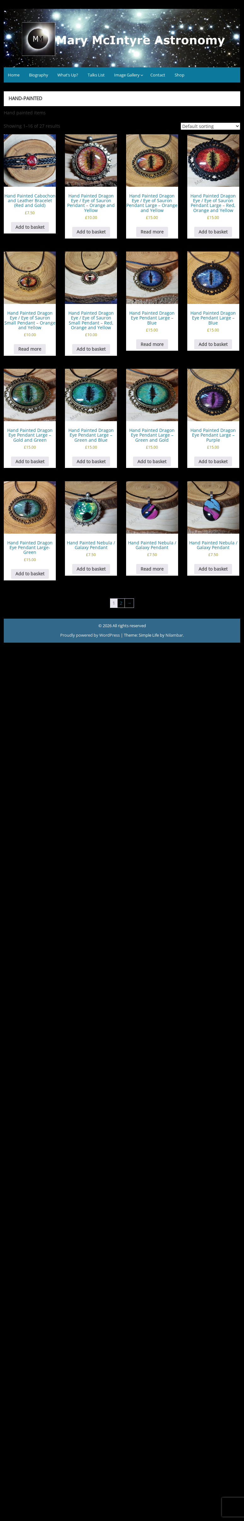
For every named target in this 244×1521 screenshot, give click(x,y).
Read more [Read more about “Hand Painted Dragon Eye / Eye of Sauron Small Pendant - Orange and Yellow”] (29, 349)
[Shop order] (210, 126)
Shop (179, 75)
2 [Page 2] (121, 603)
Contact (157, 75)
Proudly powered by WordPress (90, 635)
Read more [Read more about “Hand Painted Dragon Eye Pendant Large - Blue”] (152, 344)
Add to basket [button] (29, 227)
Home (14, 75)
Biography (38, 75)
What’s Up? (67, 75)
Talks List (96, 75)
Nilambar (174, 635)
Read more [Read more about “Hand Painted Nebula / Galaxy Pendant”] (152, 569)
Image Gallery (127, 75)
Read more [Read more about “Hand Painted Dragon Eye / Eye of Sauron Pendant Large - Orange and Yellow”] (152, 232)
